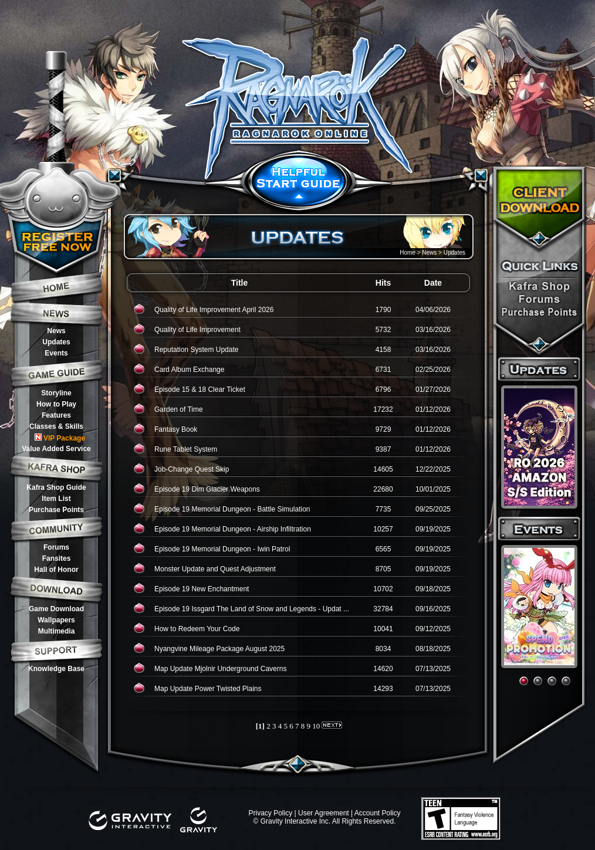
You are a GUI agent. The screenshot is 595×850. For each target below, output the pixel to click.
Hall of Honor (56, 569)
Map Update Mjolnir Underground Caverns (220, 669)
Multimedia (56, 631)
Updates (56, 342)
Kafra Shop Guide (56, 487)
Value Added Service (56, 449)
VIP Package (60, 438)
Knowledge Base (56, 669)
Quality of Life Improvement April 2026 (213, 310)
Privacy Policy (270, 813)
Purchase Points (56, 510)
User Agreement (323, 813)
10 (316, 726)
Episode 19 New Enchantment (201, 589)
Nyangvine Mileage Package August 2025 (219, 649)
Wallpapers (56, 620)
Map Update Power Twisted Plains (208, 689)
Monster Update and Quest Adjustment (215, 569)
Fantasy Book (175, 429)
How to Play (56, 404)
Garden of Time (178, 409)
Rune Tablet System (185, 449)
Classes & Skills (56, 426)
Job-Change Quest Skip (191, 469)
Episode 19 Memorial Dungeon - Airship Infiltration (232, 529)
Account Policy (377, 813)
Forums (56, 547)
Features (56, 415)
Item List (56, 499)
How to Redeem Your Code (196, 629)
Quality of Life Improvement (197, 330)
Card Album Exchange (189, 369)
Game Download (56, 609)
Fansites (56, 558)
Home (407, 252)
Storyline (56, 393)
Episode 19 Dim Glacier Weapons (207, 489)
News (56, 331)
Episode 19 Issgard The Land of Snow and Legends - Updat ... (251, 609)
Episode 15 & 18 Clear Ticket (199, 389)
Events (56, 353)
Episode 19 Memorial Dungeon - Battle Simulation (232, 509)
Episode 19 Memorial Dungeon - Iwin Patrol (222, 549)
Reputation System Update (196, 350)
